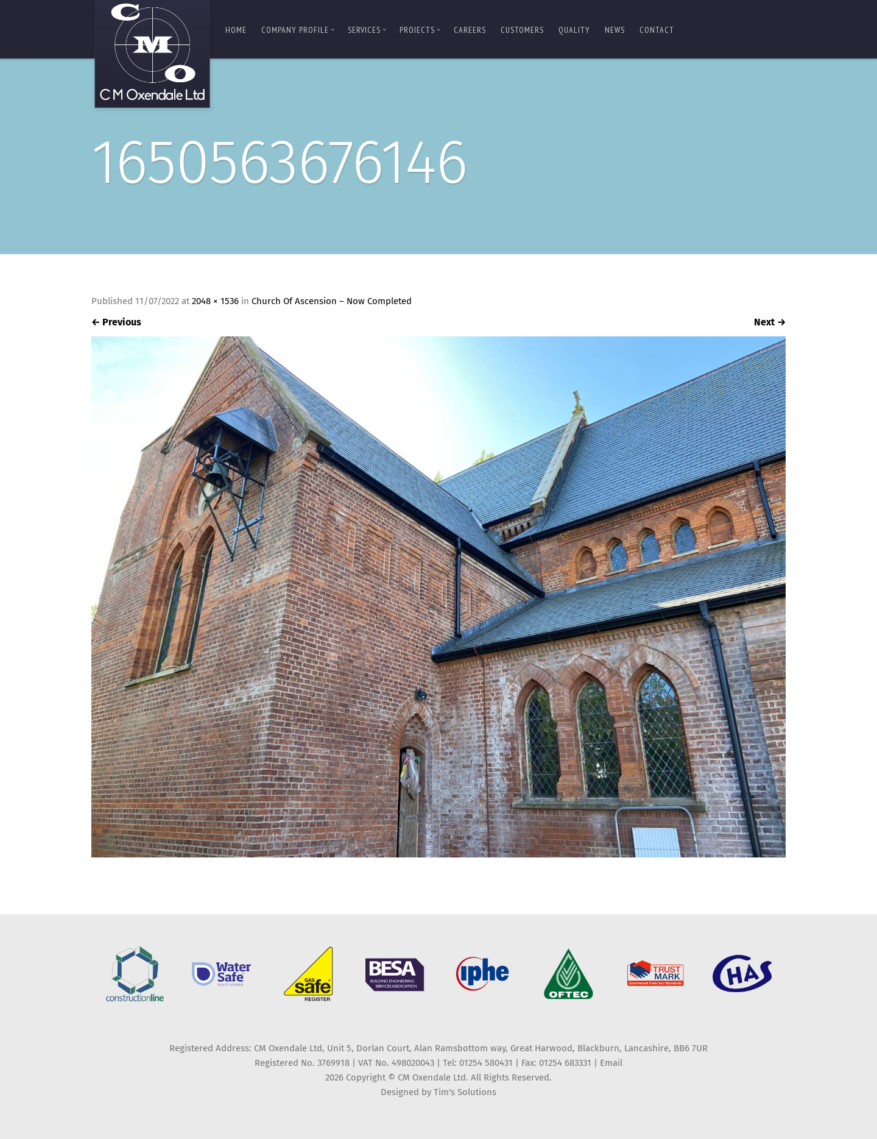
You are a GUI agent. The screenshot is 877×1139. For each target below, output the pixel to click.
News (615, 29)
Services (367, 29)
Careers (470, 29)
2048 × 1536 (215, 301)
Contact (656, 29)
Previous (116, 322)
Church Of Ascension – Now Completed (332, 301)
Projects (420, 29)
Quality (574, 29)
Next (770, 322)
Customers (522, 29)
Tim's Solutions (465, 1092)
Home (236, 29)
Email (611, 1062)
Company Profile (298, 29)
